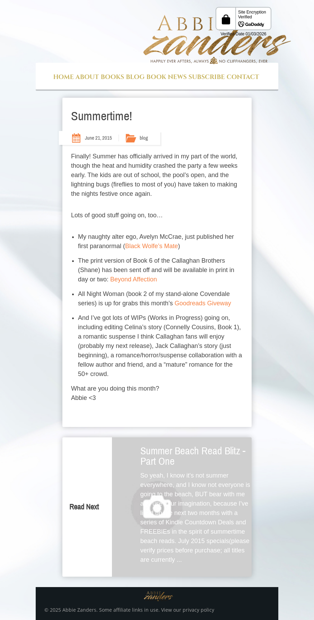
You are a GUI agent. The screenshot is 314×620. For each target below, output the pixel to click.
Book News (166, 77)
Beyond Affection (133, 279)
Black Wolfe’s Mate (151, 246)
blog (144, 138)
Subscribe (207, 77)
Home (63, 77)
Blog (135, 77)
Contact (243, 77)
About (87, 77)
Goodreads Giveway (203, 303)
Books (112, 77)
